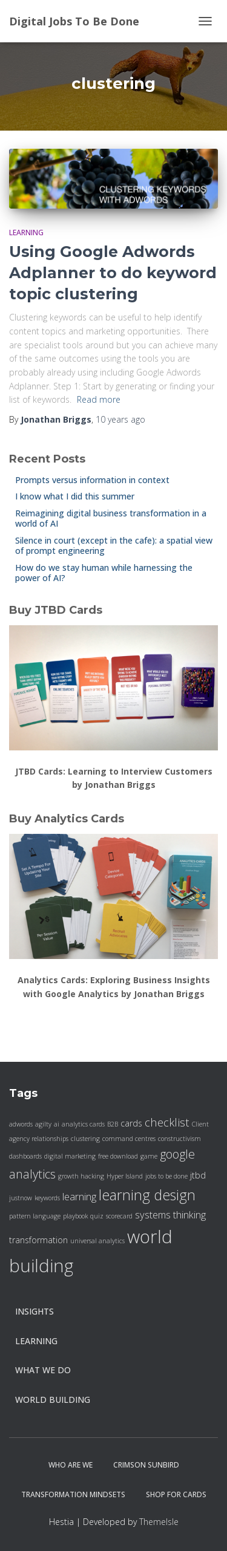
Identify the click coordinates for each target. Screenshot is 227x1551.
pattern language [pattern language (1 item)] (35, 1216)
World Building (52, 1399)
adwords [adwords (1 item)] (21, 1124)
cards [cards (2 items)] (131, 1123)
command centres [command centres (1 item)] (129, 1138)
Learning (26, 232)
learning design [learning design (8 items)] (147, 1195)
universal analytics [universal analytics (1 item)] (97, 1241)
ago (120, 419)
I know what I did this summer (74, 496)
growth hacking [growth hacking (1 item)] (81, 1176)
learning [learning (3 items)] (79, 1196)
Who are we (70, 1465)
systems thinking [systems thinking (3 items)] (170, 1214)
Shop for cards (176, 1494)
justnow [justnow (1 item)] (20, 1198)
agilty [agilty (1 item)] (43, 1124)
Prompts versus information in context (92, 480)
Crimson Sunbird (146, 1465)
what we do (43, 1370)
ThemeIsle (159, 1521)
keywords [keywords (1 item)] (47, 1198)
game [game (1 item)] (148, 1156)
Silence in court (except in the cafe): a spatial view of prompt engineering (113, 546)
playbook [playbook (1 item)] (75, 1216)
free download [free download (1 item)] (118, 1156)
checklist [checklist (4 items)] (167, 1122)
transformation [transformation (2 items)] (38, 1240)
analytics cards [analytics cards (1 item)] (83, 1124)
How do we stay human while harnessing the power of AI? (103, 573)
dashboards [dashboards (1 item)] (25, 1156)
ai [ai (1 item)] (56, 1124)
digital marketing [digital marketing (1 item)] (70, 1156)
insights (34, 1311)
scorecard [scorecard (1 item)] (119, 1216)
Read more (98, 399)
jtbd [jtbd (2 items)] (198, 1175)
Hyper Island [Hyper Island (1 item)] (125, 1176)
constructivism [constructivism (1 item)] (179, 1138)
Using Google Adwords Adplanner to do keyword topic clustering (113, 272)
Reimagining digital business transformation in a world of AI (110, 518)
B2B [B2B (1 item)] (112, 1124)
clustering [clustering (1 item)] (85, 1138)
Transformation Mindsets (73, 1494)
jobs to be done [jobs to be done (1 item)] (166, 1176)
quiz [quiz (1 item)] (97, 1216)
